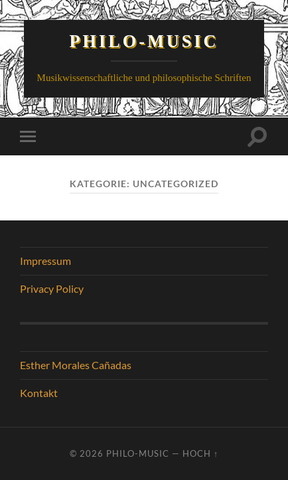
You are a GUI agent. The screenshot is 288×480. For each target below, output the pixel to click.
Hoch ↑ (200, 453)
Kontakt (39, 392)
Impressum (45, 260)
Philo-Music (144, 41)
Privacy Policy (52, 288)
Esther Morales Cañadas (75, 365)
